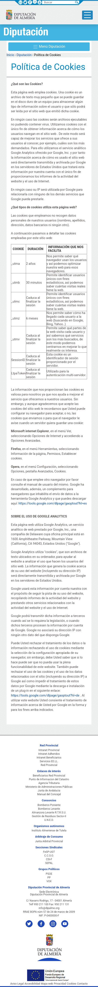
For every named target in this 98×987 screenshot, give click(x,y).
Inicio (10, 55)
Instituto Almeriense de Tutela (49, 830)
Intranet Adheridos (49, 754)
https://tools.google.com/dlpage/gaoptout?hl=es (53, 503)
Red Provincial (49, 765)
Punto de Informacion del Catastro (49, 779)
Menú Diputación (49, 46)
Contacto (82, 983)
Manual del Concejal (49, 794)
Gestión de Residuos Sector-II (49, 816)
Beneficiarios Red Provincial (49, 775)
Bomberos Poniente (48, 805)
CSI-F (49, 859)
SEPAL (49, 863)
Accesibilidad (32, 983)
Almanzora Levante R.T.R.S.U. (49, 812)
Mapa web (47, 983)
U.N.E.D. (49, 820)
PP (49, 877)
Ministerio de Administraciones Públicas (49, 787)
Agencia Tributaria (49, 783)
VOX (48, 881)
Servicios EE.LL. (49, 761)
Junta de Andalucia (49, 790)
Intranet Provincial (49, 750)
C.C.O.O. (49, 855)
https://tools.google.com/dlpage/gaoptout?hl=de (45, 695)
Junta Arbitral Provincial (49, 841)
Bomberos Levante (49, 808)
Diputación (24, 55)
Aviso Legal (17, 983)
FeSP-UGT (49, 852)
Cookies (71, 983)
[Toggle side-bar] (87, 15)
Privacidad (60, 983)
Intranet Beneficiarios (49, 757)
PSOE (49, 874)
